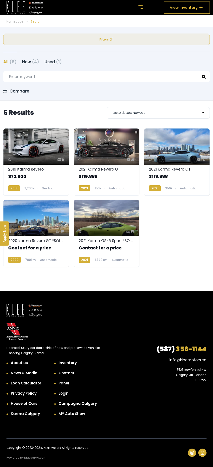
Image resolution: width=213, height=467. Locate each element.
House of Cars (24, 403)
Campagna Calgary (78, 403)
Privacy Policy (24, 393)
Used (53, 62)
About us (19, 362)
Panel (64, 383)
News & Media (24, 373)
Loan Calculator (26, 383)
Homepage (14, 21)
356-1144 (182, 349)
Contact (67, 373)
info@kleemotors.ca (188, 360)
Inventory (68, 362)
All (10, 62)
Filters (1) (106, 39)
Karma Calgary (25, 413)
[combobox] (158, 113)
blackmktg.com (35, 458)
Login (64, 393)
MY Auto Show (72, 413)
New (30, 62)
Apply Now (5, 233)
